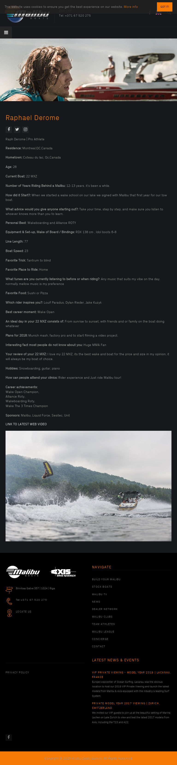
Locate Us (24, 611)
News (96, 602)
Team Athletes (103, 624)
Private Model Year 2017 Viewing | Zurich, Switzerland (126, 705)
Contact (99, 646)
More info (131, 7)
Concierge (100, 639)
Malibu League (103, 631)
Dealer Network (105, 609)
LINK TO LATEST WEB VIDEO (26, 424)
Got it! (164, 6)
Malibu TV (99, 594)
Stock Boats (102, 587)
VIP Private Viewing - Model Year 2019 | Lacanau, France (131, 675)
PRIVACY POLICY (17, 672)
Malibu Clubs (102, 617)
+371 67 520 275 (78, 15)
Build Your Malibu (106, 579)
